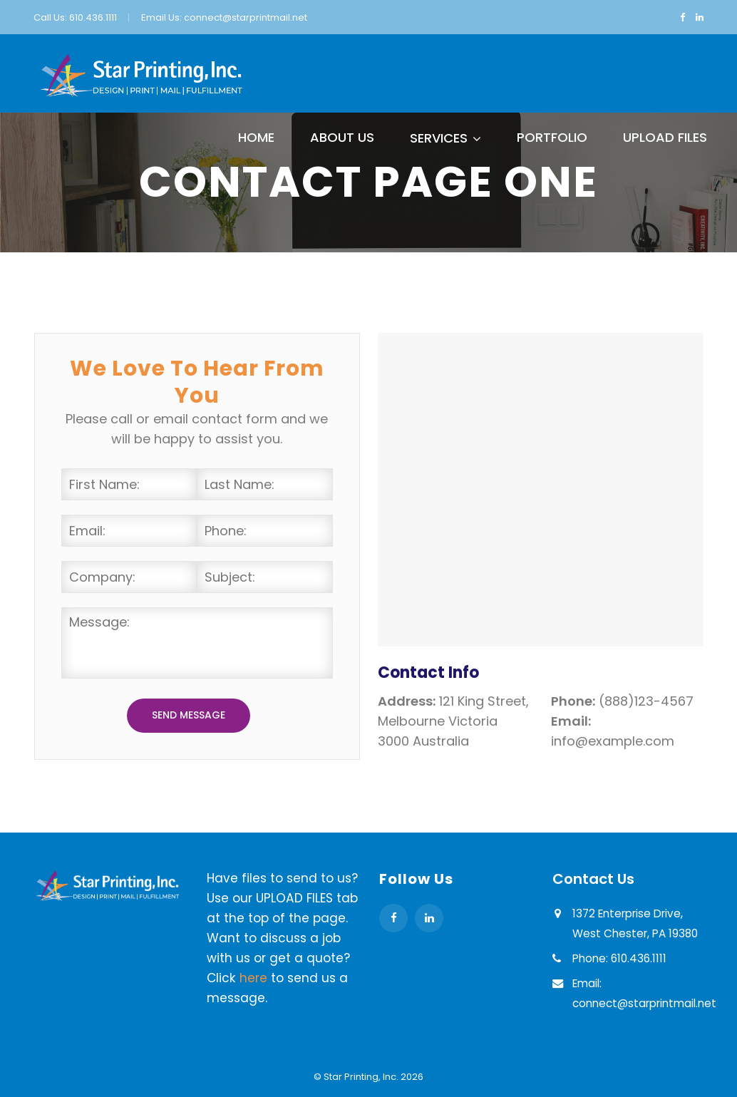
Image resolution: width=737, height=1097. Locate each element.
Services (439, 138)
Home (256, 137)
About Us (342, 137)
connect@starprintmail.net (245, 17)
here (253, 978)
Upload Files (665, 137)
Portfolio (552, 137)
